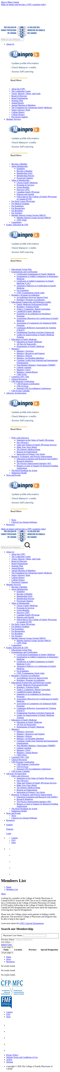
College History (18, 112)
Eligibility (21, 169)
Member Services (13, 119)
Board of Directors (19, 96)
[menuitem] (32, 829)
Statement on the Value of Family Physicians (35, 440)
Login (8, 833)
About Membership (19, 166)
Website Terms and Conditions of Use (22, 1057)
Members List (12, 889)
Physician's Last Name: (13, 935)
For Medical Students (20, 204)
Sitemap (9, 1062)
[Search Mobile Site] (12, 547)
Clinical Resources (19, 379)
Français (9, 829)
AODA (9, 1060)
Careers (14, 838)
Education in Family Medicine (24, 339)
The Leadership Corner (21, 91)
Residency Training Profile (28, 307)
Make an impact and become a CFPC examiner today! (23, 4)
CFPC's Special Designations (31, 923)
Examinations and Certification (24, 272)
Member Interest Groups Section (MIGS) (28, 215)
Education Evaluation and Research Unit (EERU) (37, 459)
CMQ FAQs (22, 374)
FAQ (13, 840)
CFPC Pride (22, 220)
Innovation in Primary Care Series (31, 454)
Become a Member (19, 164)
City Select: (6, 942)
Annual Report (17, 103)
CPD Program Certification (22, 381)
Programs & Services (25, 185)
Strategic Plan (17, 100)
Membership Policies (25, 176)
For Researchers (18, 208)
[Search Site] (12, 39)
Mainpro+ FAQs (23, 370)
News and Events (13, 475)
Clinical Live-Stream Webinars (24, 522)
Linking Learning (24, 367)
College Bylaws (18, 114)
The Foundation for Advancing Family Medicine (31, 107)
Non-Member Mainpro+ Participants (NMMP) (36, 365)
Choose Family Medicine (27, 183)
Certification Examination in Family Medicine (36, 274)
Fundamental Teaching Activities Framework (35, 332)
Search (4, 944)
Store (13, 842)
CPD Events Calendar (20, 391)
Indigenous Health (19, 473)
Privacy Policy (12, 1055)
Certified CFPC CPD (20, 377)
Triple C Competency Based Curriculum (33, 309)
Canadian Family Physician (28, 192)
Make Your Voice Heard (27, 447)
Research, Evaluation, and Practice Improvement (31, 456)
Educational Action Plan (21, 269)
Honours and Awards (25, 194)
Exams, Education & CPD (17, 225)
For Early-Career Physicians (23, 201)
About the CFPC (18, 89)
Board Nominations (19, 98)
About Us (10, 44)
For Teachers (16, 213)
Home (8, 887)
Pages (8, 957)
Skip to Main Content (10, 2)
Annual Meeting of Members (23, 105)
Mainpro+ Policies (24, 356)
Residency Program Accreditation (25, 295)
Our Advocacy (23, 442)
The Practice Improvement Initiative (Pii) (34, 463)
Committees (16, 222)
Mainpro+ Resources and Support (31, 353)
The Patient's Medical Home (28, 449)
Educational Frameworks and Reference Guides (31, 302)
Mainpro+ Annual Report (27, 372)
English (9, 825)
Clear (9, 944)
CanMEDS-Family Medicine (29, 311)
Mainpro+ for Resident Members (30, 358)
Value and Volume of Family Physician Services (37, 445)
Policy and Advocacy (20, 438)
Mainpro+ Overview (25, 351)
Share (3, 894)
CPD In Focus (22, 386)
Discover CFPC (23, 190)
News (13, 520)
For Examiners (17, 206)
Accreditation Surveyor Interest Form (32, 297)
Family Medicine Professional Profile (32, 304)
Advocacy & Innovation (16, 393)
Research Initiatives (25, 461)
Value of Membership (20, 180)
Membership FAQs (24, 173)
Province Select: (8, 939)
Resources (10, 524)
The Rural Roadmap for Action (24, 470)
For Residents (17, 211)
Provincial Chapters (19, 117)
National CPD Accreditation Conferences (34, 388)
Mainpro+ (15, 349)
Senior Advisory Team (20, 110)
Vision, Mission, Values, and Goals (26, 93)
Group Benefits (23, 187)
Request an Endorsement (27, 452)
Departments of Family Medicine (30, 346)
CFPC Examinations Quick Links (31, 293)
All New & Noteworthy (26, 344)
